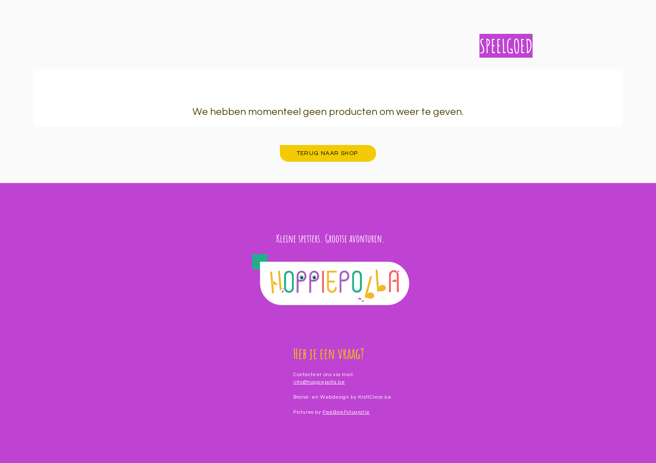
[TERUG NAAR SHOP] (328, 153)
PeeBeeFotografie (346, 412)
